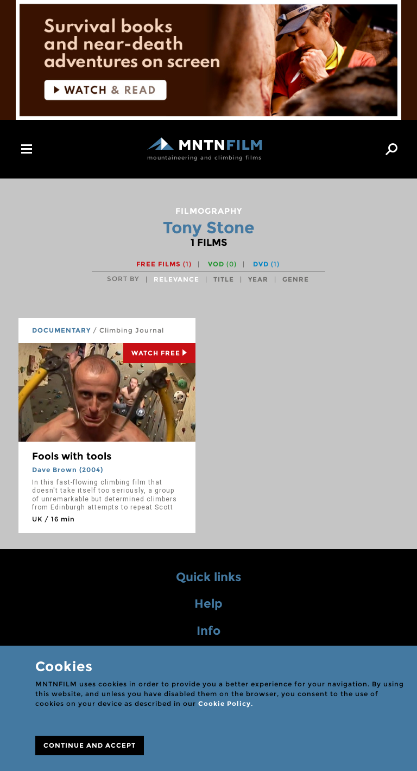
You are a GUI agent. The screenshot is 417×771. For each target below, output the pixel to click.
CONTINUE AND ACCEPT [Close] (89, 745)
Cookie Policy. (225, 703)
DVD (266, 264)
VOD (222, 264)
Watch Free (159, 353)
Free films (164, 264)
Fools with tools (71, 456)
